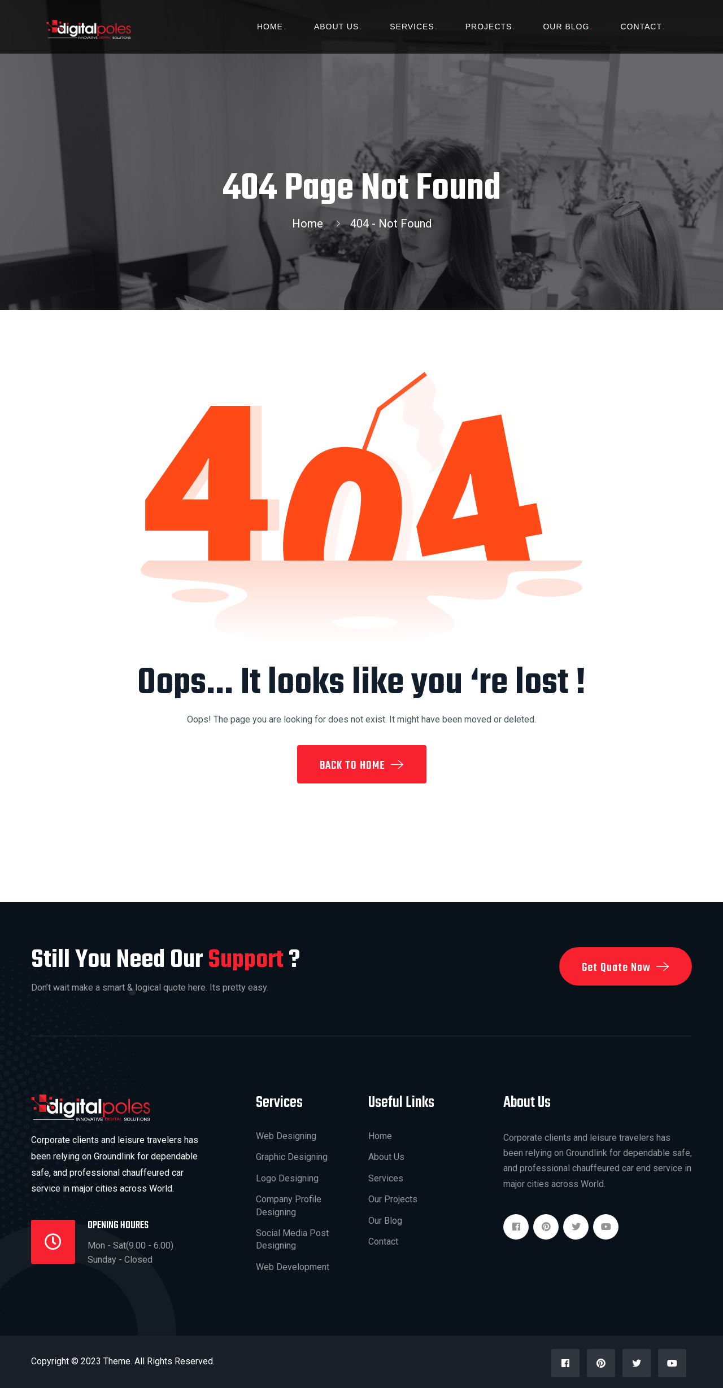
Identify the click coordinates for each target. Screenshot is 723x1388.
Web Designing (286, 1136)
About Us (336, 26)
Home (270, 26)
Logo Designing (287, 1178)
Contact (641, 26)
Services (412, 26)
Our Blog (566, 26)
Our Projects (392, 1199)
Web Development (292, 1267)
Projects (488, 26)
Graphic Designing (292, 1156)
